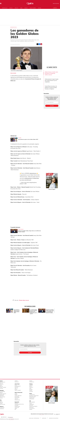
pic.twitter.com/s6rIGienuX (25, 180)
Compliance (44, 418)
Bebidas (1, 392)
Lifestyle (16, 398)
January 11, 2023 (23, 183)
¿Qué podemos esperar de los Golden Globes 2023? (28, 139)
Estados (30, 389)
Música (16, 389)
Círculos (1, 384)
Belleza (1, 386)
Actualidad (2, 407)
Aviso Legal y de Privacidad (34, 418)
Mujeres (2, 406)
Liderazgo (2, 408)
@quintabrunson (33, 173)
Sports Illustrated (18, 392)
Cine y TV (16, 388)
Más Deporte (17, 397)
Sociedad (31, 391)
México (30, 386)
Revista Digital (56, 3)
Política (31, 384)
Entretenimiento (18, 386)
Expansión (17, 402)
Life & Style (17, 384)
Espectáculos (13, 27)
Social (30, 403)
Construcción (32, 394)
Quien (55, 414)
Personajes (2, 394)
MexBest (2, 390)
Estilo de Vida (2, 396)
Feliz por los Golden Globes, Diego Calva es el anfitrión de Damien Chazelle (29, 231)
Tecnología (17, 407)
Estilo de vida (2, 404)
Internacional (17, 406)
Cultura (19, 137)
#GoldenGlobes (35, 178)
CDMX (30, 388)
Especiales (17, 381)
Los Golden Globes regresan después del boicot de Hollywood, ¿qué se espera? (33, 311)
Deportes (16, 387)
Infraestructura (32, 396)
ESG (15, 409)
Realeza (1, 383)
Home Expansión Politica (19, 404)
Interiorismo (31, 398)
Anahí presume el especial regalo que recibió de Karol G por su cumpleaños (51, 80)
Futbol (16, 393)
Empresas (16, 403)
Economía (16, 405)
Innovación (31, 407)
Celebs (1, 403)
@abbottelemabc (28, 178)
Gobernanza (31, 404)
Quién (1, 381)
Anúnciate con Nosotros (53, 418)
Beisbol (16, 394)
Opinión (16, 380)
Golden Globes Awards (24, 300)
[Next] (53, 310)
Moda (1, 385)
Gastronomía (2, 391)
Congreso (31, 387)
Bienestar (2, 395)
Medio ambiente (32, 402)
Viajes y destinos (3, 393)
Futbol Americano (18, 395)
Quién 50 (55, 7)
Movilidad (31, 405)
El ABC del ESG (31, 408)
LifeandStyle (31, 381)
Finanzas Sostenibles (33, 406)
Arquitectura (31, 397)
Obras (16, 408)
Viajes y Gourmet (3, 387)
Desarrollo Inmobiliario (34, 395)
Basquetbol (17, 396)
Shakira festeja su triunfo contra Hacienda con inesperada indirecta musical (51, 73)
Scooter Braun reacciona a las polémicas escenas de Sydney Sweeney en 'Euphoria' (51, 87)
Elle (1, 400)
